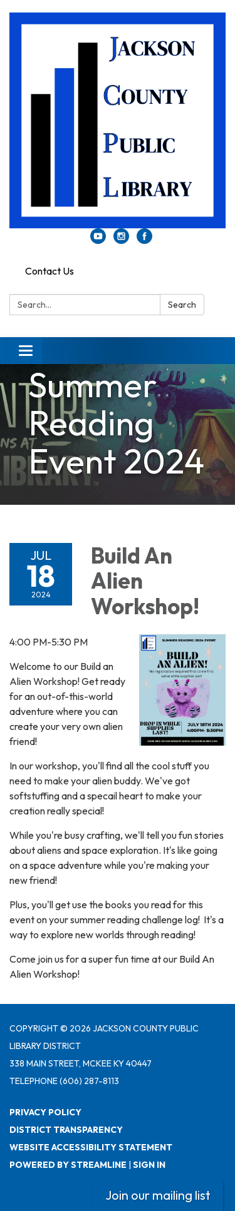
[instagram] (121, 240)
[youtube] (98, 240)
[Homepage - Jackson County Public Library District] (117, 120)
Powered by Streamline (68, 1164)
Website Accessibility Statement (90, 1147)
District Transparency (66, 1129)
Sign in (149, 1164)
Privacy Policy (45, 1112)
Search (182, 304)
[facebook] (144, 240)
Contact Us (49, 271)
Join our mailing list (158, 1195)
